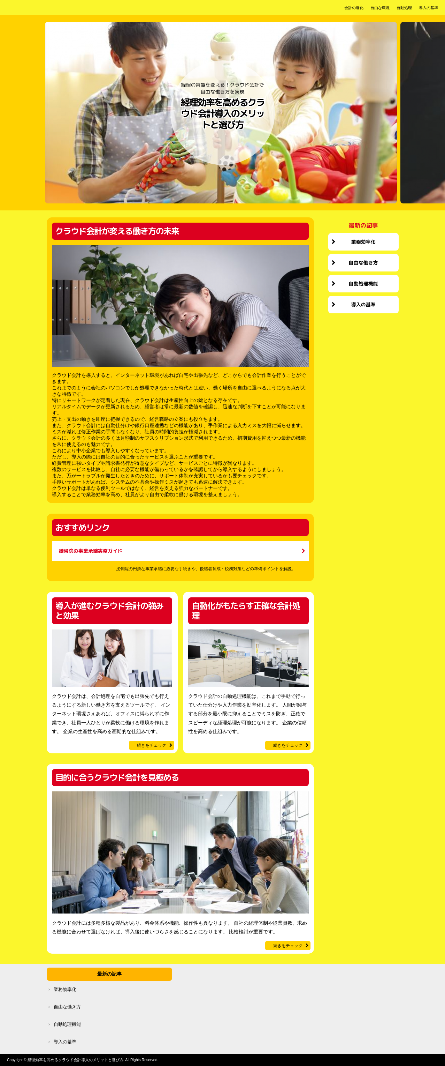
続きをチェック (151, 745)
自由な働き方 (363, 262)
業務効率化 (363, 241)
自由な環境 (380, 8)
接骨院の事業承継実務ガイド (90, 550)
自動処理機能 (363, 283)
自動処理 (404, 8)
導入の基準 (428, 8)
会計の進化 (353, 8)
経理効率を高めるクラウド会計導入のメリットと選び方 (222, 114)
